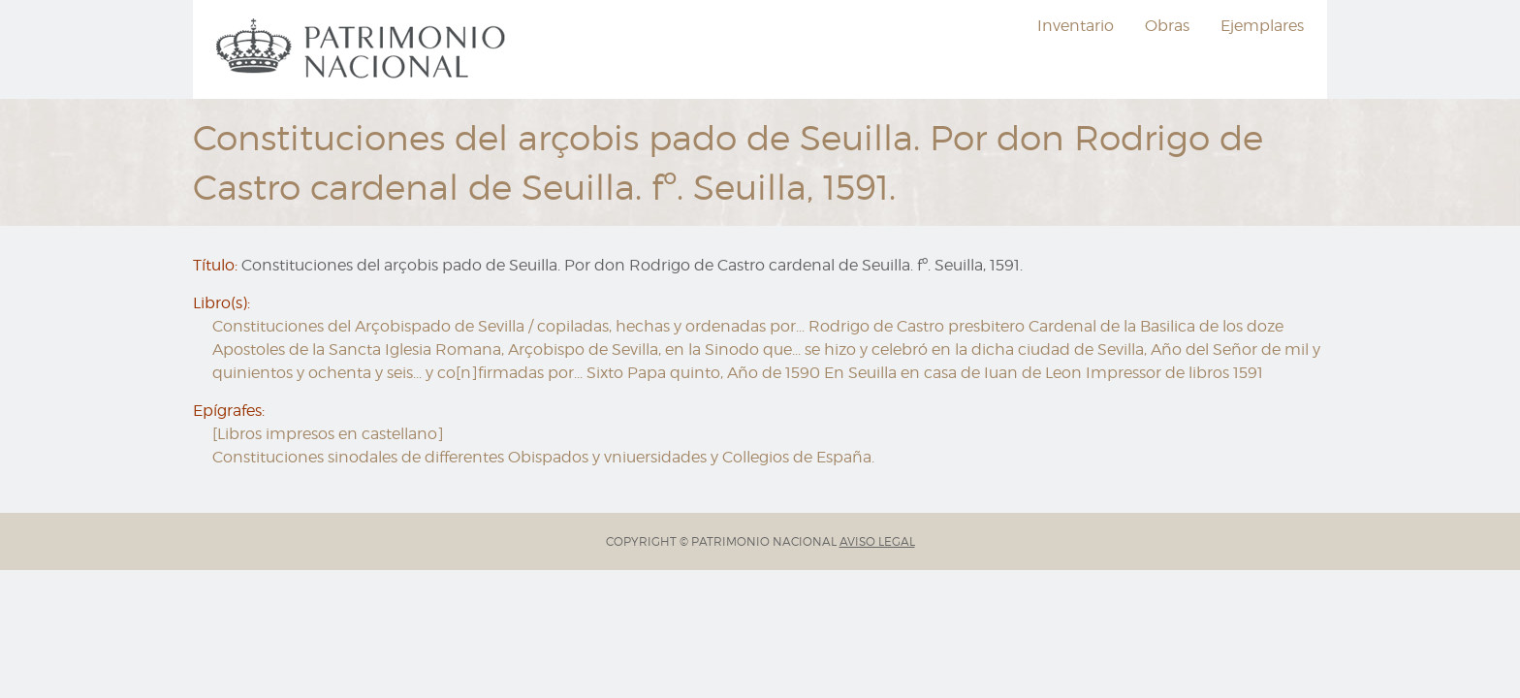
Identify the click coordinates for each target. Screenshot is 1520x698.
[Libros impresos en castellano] (328, 434)
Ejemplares (1262, 25)
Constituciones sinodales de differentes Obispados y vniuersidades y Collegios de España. (543, 457)
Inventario (1075, 25)
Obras (1167, 25)
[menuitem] (363, 49)
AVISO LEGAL (877, 541)
